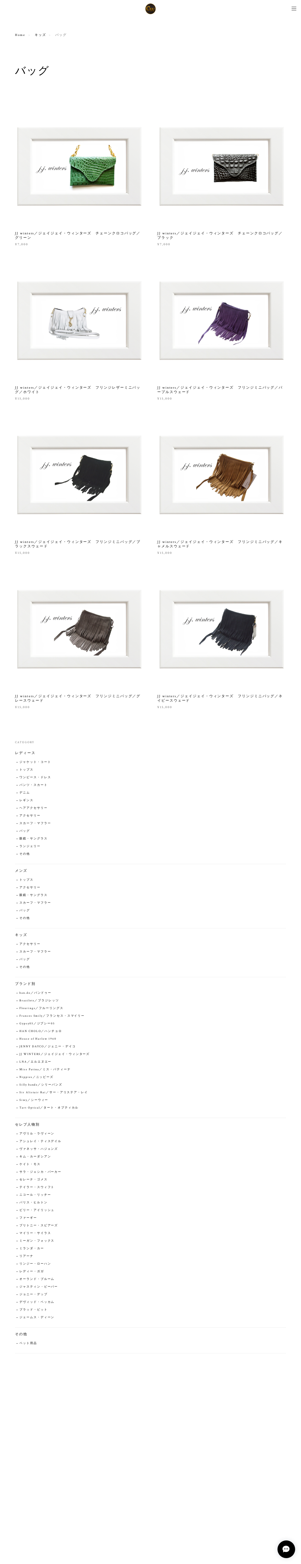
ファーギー (28, 1218)
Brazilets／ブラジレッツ (39, 1001)
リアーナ (26, 1257)
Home (20, 35)
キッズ (40, 35)
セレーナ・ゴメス (33, 1180)
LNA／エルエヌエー (35, 1062)
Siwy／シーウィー (33, 1101)
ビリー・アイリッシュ (36, 1211)
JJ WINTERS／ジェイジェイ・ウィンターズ (54, 1055)
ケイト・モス (30, 1165)
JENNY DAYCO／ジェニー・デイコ (47, 1047)
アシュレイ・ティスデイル (40, 1142)
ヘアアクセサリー (33, 809)
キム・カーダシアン (35, 1157)
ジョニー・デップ (33, 1295)
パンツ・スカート (33, 786)
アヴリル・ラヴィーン (36, 1134)
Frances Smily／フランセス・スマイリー (52, 1016)
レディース (25, 753)
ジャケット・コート (35, 763)
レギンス (26, 801)
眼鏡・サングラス (33, 839)
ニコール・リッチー (35, 1195)
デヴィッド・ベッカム (36, 1303)
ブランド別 (25, 984)
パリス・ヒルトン (33, 1203)
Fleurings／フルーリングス (41, 1009)
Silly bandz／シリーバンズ (40, 1085)
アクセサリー (30, 816)
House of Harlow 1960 (37, 1039)
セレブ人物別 (27, 1125)
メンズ (21, 871)
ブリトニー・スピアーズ (38, 1226)
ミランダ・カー (31, 1249)
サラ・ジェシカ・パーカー (40, 1172)
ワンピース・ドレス (35, 778)
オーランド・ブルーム (36, 1280)
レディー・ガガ (31, 1272)
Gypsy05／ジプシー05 (37, 1024)
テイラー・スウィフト (36, 1188)
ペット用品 (28, 1344)
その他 (24, 854)
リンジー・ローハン (35, 1264)
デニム (24, 793)
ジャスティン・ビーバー (38, 1287)
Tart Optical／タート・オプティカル (48, 1108)
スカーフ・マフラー (35, 824)
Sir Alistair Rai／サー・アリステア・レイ (53, 1093)
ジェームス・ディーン (36, 1318)
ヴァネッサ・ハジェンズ (38, 1150)
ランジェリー (30, 847)
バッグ (24, 832)
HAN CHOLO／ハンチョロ (40, 1032)
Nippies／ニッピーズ (36, 1078)
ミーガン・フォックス (36, 1241)
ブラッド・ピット (33, 1310)
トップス (26, 770)
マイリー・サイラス (35, 1234)
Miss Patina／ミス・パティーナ (45, 1070)
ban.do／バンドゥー (35, 993)
